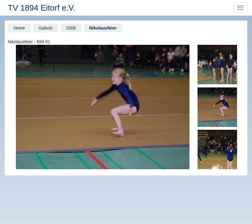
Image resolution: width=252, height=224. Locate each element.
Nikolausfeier (103, 28)
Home (19, 28)
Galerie (46, 28)
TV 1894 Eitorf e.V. (41, 7)
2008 (71, 28)
